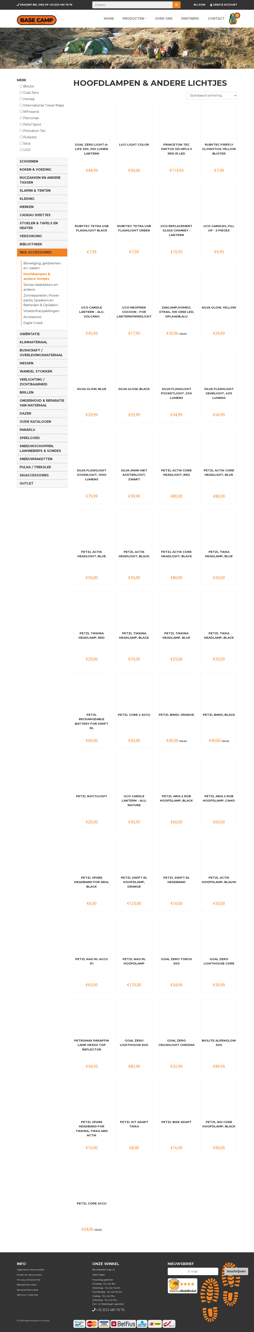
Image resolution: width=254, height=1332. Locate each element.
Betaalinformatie (26, 1284)
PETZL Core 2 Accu (134, 715)
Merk (21, 80)
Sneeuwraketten (36, 459)
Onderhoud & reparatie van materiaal (42, 403)
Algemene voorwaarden (30, 1269)
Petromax (29, 118)
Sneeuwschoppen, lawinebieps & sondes (40, 448)
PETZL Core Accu (92, 1203)
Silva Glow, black (134, 389)
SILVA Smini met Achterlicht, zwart (134, 474)
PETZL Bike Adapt (176, 1122)
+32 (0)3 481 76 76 (44, 4)
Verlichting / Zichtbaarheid (33, 382)
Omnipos (44, 1320)
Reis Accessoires (36, 252)
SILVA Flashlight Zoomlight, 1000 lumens (91, 474)
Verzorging (31, 236)
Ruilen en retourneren (29, 1274)
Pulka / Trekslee (35, 467)
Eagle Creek (33, 323)
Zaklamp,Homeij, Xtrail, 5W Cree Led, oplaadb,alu (176, 312)
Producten (133, 18)
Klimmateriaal (33, 342)
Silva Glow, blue (91, 389)
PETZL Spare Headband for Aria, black (91, 882)
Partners (190, 18)
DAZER (25, 413)
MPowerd (29, 112)
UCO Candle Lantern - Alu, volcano (91, 312)
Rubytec (28, 137)
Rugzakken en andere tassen (40, 180)
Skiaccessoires (34, 475)
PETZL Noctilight (91, 796)
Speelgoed (30, 438)
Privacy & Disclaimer (28, 1279)
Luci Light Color (134, 144)
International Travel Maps (42, 105)
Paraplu (27, 430)
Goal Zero (29, 93)
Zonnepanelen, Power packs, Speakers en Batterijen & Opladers (41, 300)
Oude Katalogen (35, 422)
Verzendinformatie (27, 1289)
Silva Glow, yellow (219, 307)
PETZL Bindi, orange (176, 715)
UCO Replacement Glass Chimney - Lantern (176, 230)
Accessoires (32, 317)
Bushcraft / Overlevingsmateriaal (41, 352)
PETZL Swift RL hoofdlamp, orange (134, 882)
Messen (26, 363)
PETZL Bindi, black (219, 715)
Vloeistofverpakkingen (41, 311)
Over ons (164, 18)
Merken (27, 207)
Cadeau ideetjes (35, 215)
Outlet (27, 483)
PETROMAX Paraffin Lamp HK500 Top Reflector (91, 1045)
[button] (233, 19)
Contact (216, 18)
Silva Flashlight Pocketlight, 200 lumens (176, 393)
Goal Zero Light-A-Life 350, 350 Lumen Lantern (91, 149)
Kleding (27, 199)
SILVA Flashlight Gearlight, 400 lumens (219, 393)
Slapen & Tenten (35, 190)
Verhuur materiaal (27, 1294)
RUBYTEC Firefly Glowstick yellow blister (219, 149)
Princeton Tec (33, 131)
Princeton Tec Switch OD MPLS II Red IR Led (176, 149)
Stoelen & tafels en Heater (39, 225)
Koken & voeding (35, 169)
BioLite (27, 86)
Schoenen (29, 161)
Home (109, 18)
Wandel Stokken (36, 371)
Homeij (27, 99)
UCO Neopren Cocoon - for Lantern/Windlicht (134, 312)
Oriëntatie (30, 334)
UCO (25, 150)
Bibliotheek (31, 244)
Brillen (27, 392)
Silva (25, 143)
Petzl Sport (30, 124)
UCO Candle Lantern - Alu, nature (134, 800)
